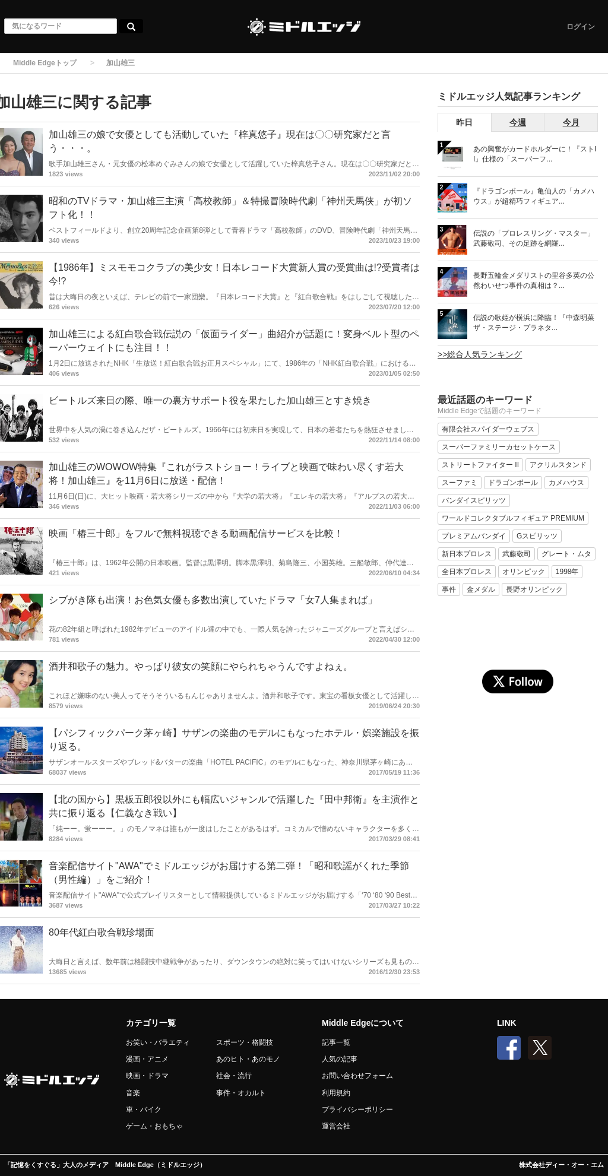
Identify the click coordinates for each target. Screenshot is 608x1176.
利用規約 (336, 1093)
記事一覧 (336, 1042)
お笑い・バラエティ (158, 1042)
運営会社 (336, 1126)
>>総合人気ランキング (480, 354)
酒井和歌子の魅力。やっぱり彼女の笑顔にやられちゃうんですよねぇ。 (201, 666)
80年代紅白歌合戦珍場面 (101, 932)
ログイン (580, 27)
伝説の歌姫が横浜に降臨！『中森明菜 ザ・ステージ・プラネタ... (533, 322)
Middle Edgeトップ (45, 63)
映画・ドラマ (147, 1076)
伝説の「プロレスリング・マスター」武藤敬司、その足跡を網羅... (533, 238)
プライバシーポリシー (357, 1109)
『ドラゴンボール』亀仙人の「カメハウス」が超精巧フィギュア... (533, 196)
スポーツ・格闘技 (244, 1042)
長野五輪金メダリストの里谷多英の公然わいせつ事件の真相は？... (533, 280)
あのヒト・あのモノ (248, 1059)
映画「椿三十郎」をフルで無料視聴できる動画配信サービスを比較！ (196, 533)
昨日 (464, 122)
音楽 (133, 1093)
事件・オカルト (241, 1093)
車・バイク (144, 1109)
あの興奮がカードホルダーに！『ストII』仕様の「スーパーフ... (534, 154)
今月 (571, 122)
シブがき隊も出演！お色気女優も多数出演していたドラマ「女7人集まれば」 (213, 600)
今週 (517, 122)
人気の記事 (339, 1059)
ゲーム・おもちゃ (154, 1126)
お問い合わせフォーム (357, 1076)
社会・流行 (234, 1076)
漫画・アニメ (147, 1059)
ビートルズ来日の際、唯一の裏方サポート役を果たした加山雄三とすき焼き (210, 400)
